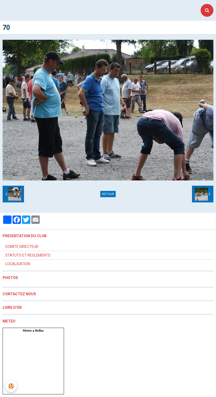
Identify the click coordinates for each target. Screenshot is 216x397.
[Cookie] (11, 386)
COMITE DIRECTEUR (21, 247)
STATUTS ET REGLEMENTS (27, 255)
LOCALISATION (17, 264)
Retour (108, 194)
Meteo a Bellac (33, 330)
